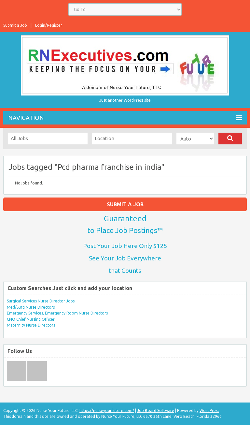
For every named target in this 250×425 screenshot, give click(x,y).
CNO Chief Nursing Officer (31, 319)
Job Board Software (155, 410)
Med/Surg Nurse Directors (31, 307)
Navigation (125, 117)
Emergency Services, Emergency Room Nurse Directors (57, 313)
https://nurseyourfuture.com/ (106, 410)
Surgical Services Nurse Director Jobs (41, 301)
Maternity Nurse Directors (31, 325)
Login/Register (48, 25)
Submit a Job (15, 25)
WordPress (209, 410)
